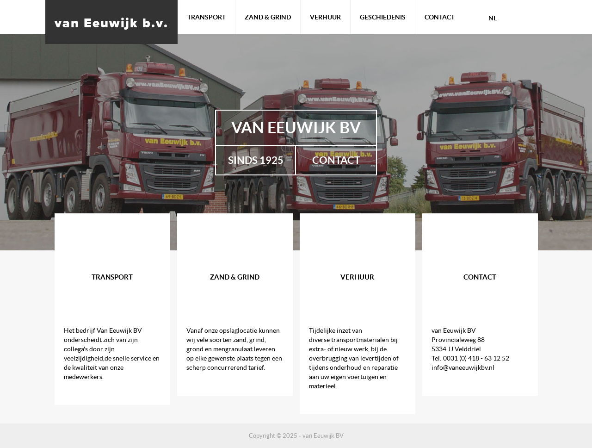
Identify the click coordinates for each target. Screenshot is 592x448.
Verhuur (325, 17)
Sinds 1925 (256, 160)
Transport (206, 17)
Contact (440, 17)
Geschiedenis (383, 17)
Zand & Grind (268, 17)
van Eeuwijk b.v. (111, 22)
